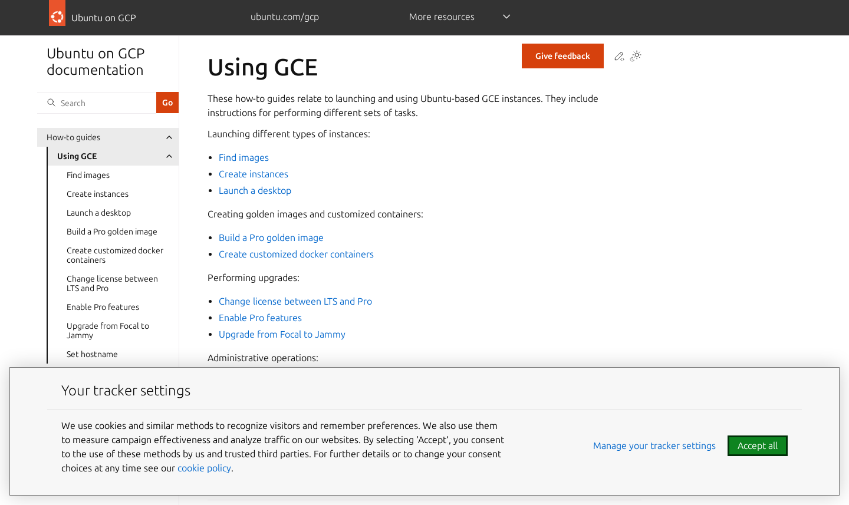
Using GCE (77, 156)
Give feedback (562, 56)
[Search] (96, 102)
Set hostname (92, 354)
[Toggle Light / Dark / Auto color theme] (635, 57)
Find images (88, 175)
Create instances (98, 194)
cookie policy (204, 468)
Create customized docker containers (115, 255)
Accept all (758, 445)
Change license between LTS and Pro (112, 283)
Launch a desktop (99, 212)
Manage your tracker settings (654, 445)
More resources (442, 16)
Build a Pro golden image (112, 231)
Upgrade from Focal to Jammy (108, 330)
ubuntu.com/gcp (285, 16)
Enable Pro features (103, 307)
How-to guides (73, 137)
